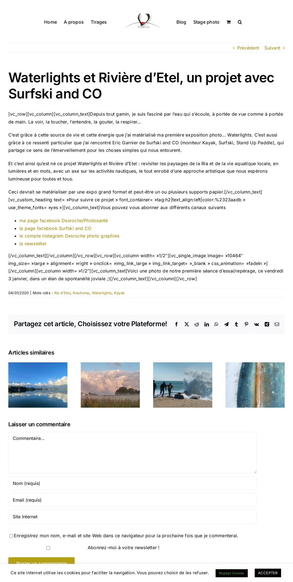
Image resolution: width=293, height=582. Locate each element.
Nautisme (81, 293)
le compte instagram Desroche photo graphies (69, 236)
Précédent (248, 48)
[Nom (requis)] (132, 483)
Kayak (119, 293)
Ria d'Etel (62, 293)
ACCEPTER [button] (268, 573)
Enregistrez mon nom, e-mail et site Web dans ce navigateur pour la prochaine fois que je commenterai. (126, 535)
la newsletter (33, 243)
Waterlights (102, 293)
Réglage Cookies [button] (231, 573)
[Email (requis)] (132, 500)
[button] (240, 21)
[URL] (132, 517)
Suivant (272, 48)
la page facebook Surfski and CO (55, 228)
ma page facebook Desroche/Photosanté (63, 220)
